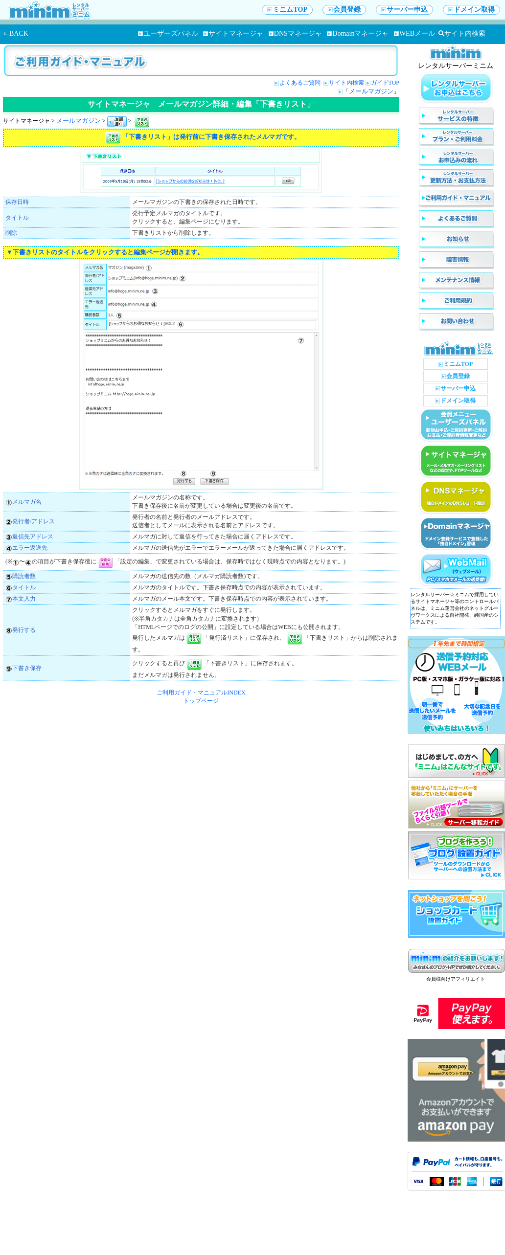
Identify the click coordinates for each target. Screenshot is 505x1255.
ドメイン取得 (471, 9)
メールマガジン (371, 91)
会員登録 (344, 9)
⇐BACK (15, 33)
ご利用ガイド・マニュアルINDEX (201, 692)
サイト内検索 (461, 33)
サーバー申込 (404, 9)
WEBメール (414, 33)
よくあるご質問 (300, 82)
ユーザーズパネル (168, 33)
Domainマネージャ (358, 33)
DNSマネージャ (295, 33)
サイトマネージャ (233, 33)
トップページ (201, 700)
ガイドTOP (385, 82)
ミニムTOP (287, 9)
